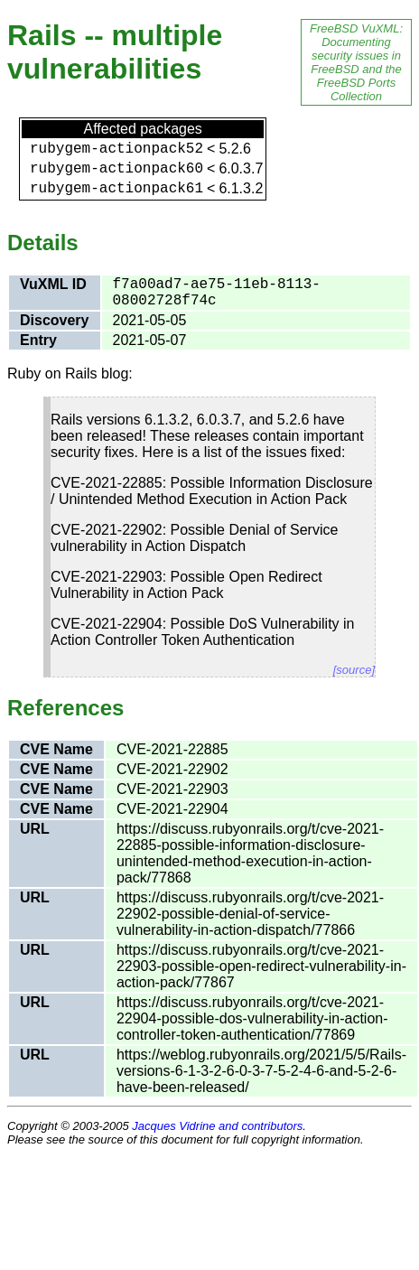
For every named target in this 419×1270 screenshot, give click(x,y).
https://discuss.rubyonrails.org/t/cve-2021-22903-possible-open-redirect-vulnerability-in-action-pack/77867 (261, 966)
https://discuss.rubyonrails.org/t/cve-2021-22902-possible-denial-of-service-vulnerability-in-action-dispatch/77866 (250, 914)
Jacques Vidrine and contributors (217, 1126)
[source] (354, 670)
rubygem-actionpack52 (116, 149)
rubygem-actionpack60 (116, 169)
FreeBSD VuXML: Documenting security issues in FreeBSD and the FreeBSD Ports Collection (356, 62)
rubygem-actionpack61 (116, 189)
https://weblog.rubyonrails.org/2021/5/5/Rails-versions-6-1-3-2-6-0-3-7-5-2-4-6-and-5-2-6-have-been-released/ (261, 1071)
